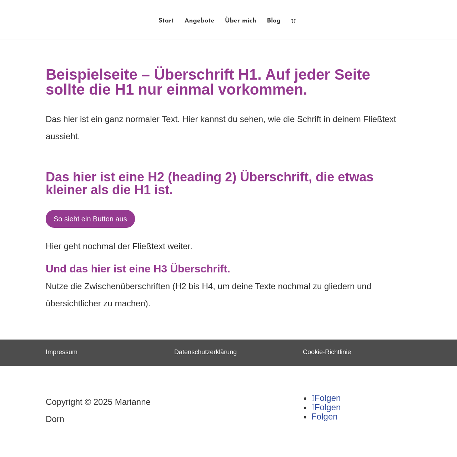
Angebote (199, 21)
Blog (274, 21)
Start (166, 21)
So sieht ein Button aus (90, 219)
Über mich (240, 21)
